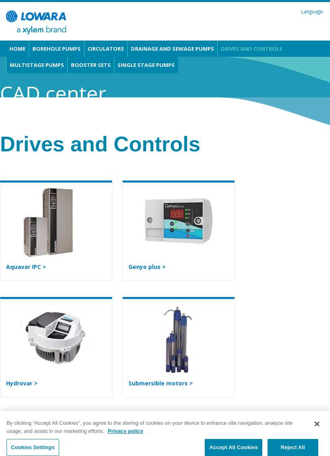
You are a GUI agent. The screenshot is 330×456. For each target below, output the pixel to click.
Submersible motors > (161, 383)
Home (17, 48)
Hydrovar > (22, 383)
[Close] (317, 427)
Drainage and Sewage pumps (172, 48)
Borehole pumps (56, 48)
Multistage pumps (37, 65)
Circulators (106, 48)
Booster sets (91, 65)
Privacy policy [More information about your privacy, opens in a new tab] (125, 434)
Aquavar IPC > (26, 267)
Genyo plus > (147, 267)
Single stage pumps (146, 65)
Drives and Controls (252, 48)
